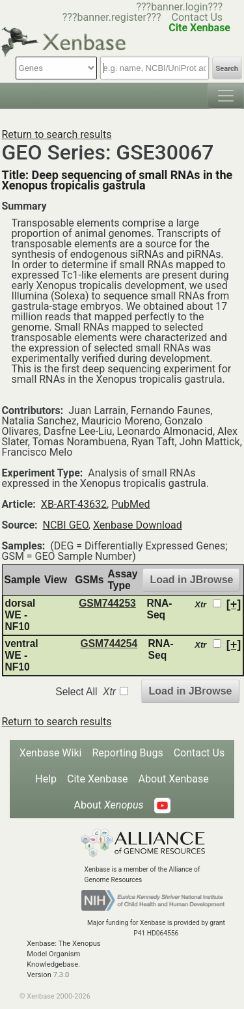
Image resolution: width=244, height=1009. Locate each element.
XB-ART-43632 (74, 504)
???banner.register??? (111, 17)
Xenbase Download (137, 525)
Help (46, 779)
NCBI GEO (65, 525)
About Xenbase (174, 779)
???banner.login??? (179, 7)
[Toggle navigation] (226, 96)
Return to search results (57, 134)
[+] (233, 604)
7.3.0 (61, 975)
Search (227, 68)
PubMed (130, 504)
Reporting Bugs (127, 753)
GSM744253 (107, 603)
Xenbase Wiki (51, 753)
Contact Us (197, 17)
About (108, 805)
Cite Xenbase (97, 779)
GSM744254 (109, 643)
